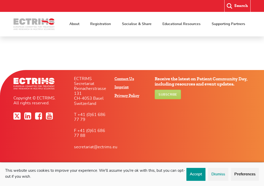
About (74, 24)
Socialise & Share (137, 24)
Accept (196, 174)
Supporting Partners (228, 24)
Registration (100, 24)
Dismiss (218, 174)
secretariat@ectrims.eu (95, 147)
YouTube (50, 116)
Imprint (121, 87)
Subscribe (168, 94)
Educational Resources (181, 24)
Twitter (17, 116)
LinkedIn (28, 116)
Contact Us (124, 78)
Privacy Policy (126, 95)
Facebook (39, 116)
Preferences (244, 174)
